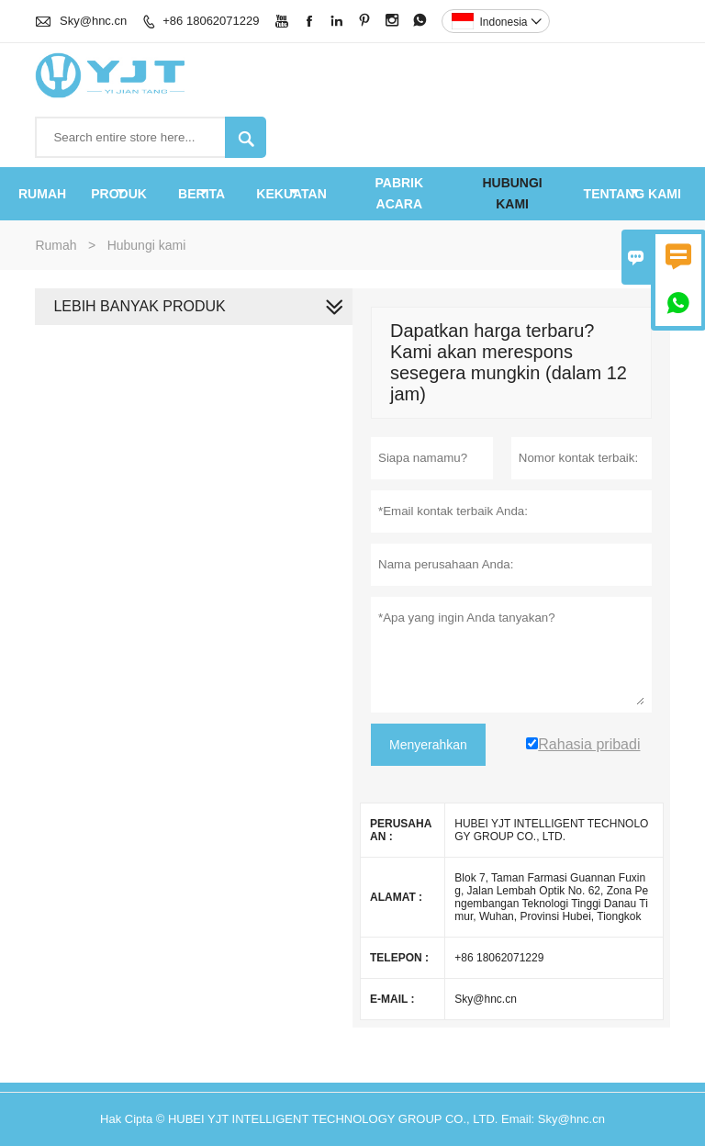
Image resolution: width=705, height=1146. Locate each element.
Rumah (42, 193)
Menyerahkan (428, 744)
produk (119, 193)
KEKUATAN (291, 193)
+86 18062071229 (210, 21)
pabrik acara (399, 193)
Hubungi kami (512, 193)
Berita (201, 193)
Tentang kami (632, 193)
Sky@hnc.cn (93, 21)
